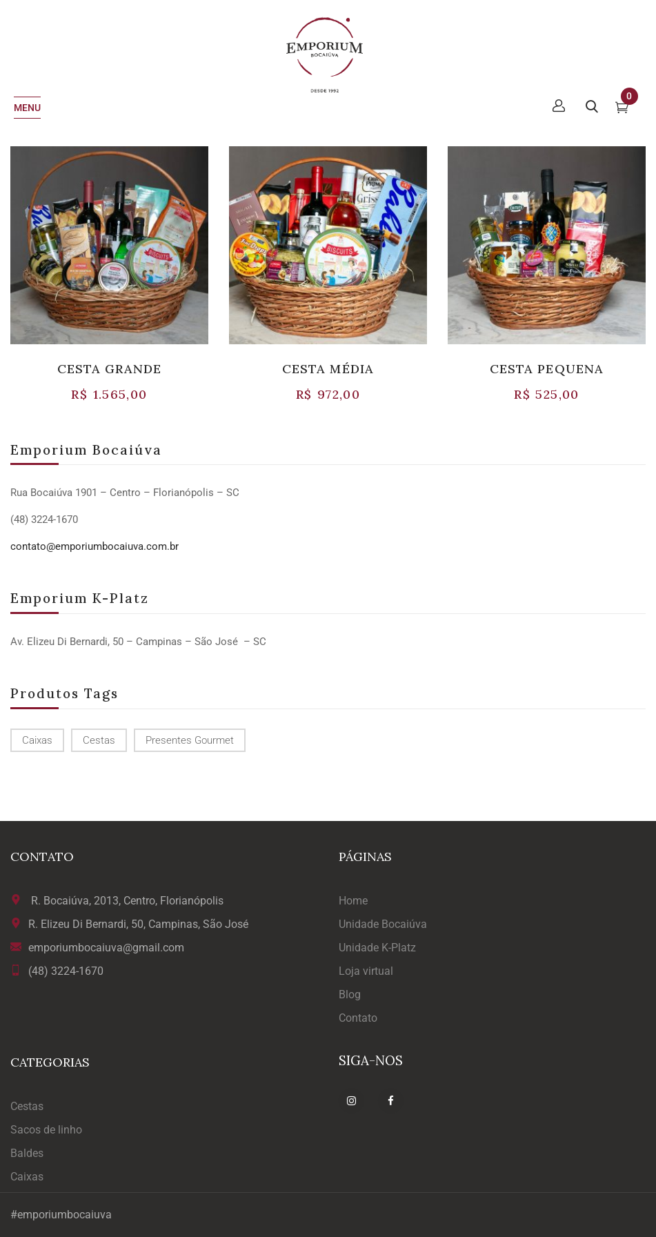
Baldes (26, 1153)
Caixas (26, 1176)
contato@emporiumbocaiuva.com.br (94, 546)
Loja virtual (366, 971)
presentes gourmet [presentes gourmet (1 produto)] (190, 740)
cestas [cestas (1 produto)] (99, 740)
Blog (350, 994)
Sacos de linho (46, 1129)
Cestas (26, 1106)
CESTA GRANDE (109, 369)
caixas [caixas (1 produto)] (37, 740)
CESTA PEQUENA (547, 369)
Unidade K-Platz (377, 947)
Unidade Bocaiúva (383, 924)
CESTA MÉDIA (327, 369)
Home (353, 900)
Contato (358, 1018)
